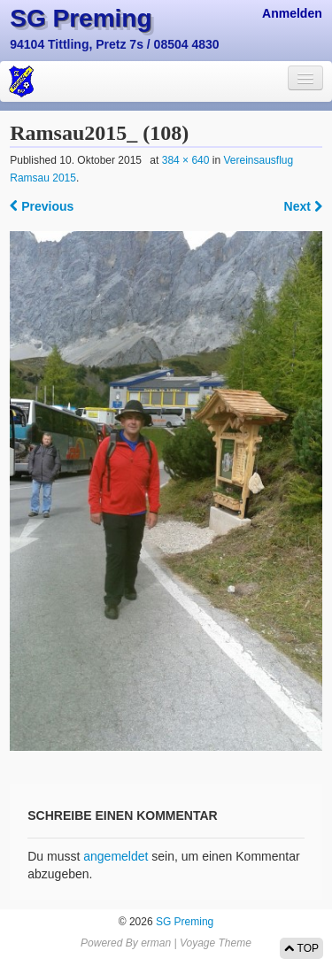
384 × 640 (186, 160)
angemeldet (115, 856)
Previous (41, 206)
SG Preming (80, 18)
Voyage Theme (215, 943)
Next (303, 206)
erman (156, 943)
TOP (301, 948)
